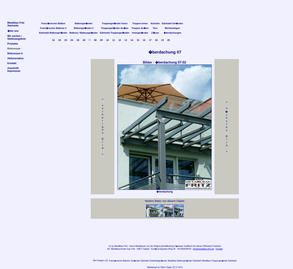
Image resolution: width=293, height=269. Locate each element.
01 (53, 40)
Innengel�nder (140, 33)
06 (84, 40)
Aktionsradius (15, 58)
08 (95, 40)
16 (144, 40)
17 (150, 40)
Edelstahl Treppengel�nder (114, 33)
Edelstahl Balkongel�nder (53, 33)
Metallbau (118, 246)
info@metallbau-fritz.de (203, 249)
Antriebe (155, 23)
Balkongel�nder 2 (84, 28)
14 (132, 40)
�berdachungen (172, 33)
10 (107, 40)
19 (162, 40)
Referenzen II (15, 53)
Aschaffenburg (167, 246)
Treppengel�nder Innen (115, 23)
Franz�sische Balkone (119, 261)
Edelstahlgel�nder (158, 261)
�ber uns (13, 31)
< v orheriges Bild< (103, 127)
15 (138, 40)
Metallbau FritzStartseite (15, 24)
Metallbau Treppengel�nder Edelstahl (219, 261)
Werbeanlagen (172, 28)
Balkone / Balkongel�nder (83, 33)
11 (113, 40)
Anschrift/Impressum (13, 69)
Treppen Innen (140, 23)
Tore (155, 28)
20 (168, 40)
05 (78, 40)
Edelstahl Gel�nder (172, 23)
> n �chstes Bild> (226, 127)
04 (72, 40)
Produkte (12, 43)
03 (66, 40)
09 (101, 40)
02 (59, 40)
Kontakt (219, 249)
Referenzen (14, 48)
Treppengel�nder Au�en (114, 28)
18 (156, 40)
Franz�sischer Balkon (53, 23)
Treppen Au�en (140, 28)
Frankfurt (217, 246)
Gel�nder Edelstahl (140, 261)
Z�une (155, 33)
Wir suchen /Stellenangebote (16, 37)
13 (126, 40)
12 (119, 40)
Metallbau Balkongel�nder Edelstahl (184, 261)
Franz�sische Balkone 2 (53, 28)
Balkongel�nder (83, 23)
